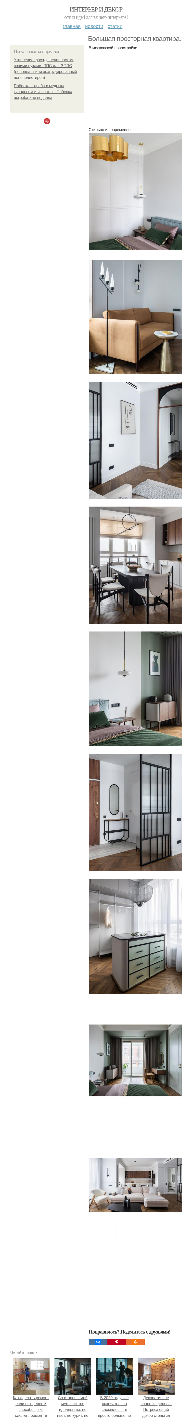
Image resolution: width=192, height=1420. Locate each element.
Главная (72, 26)
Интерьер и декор (96, 9)
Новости (94, 26)
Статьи (115, 26)
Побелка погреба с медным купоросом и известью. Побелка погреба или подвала (43, 92)
